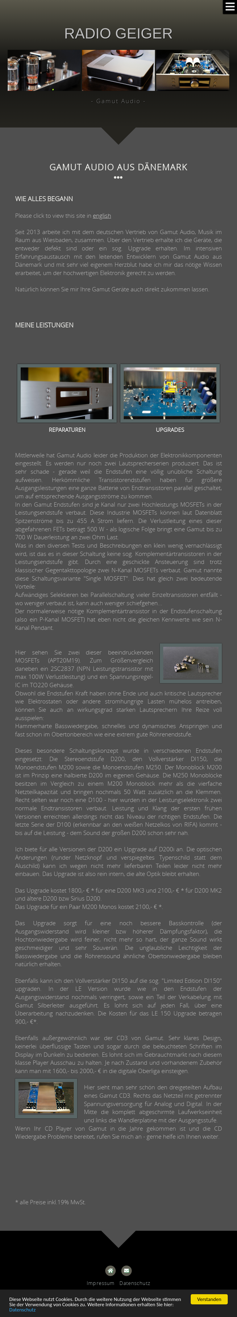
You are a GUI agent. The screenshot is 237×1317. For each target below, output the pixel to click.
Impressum (100, 1283)
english (102, 215)
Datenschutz (22, 1310)
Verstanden (209, 1299)
